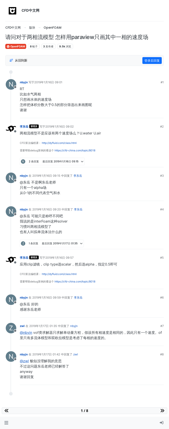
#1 (162, 82)
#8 (162, 354)
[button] (6, 422)
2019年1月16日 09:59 (46, 297)
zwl (22, 326)
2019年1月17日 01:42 (46, 354)
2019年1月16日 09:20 (46, 209)
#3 (162, 175)
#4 (162, 209)
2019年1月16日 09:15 (46, 175)
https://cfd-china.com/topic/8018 (75, 150)
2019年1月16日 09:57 (59, 257)
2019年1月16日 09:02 (59, 126)
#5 (162, 257)
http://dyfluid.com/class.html (59, 143)
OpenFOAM (15, 46)
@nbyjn (26, 332)
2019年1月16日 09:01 (48, 82)
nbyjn (24, 82)
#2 (162, 126)
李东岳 (24, 126)
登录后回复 (152, 60)
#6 (162, 297)
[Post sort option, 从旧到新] (18, 60)
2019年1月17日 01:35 (43, 326)
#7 (162, 326)
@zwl (24, 361)
